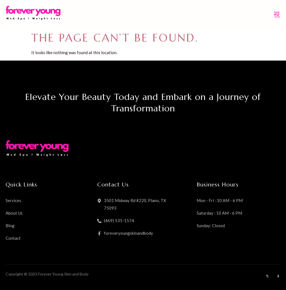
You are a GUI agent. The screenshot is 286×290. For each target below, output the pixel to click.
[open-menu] (276, 14)
